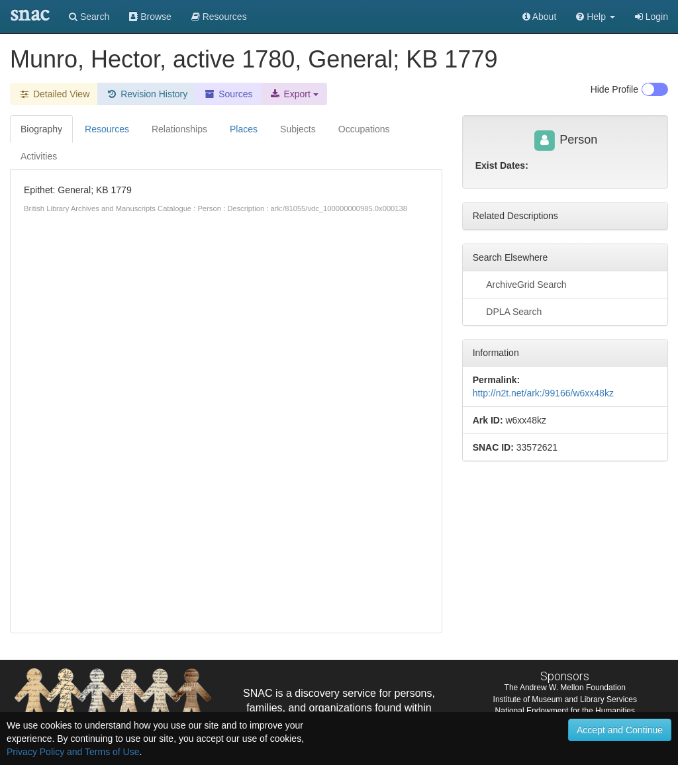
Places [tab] (244, 129)
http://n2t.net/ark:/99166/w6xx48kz (543, 393)
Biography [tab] (41, 129)
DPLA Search (507, 311)
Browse (150, 16)
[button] (595, 16)
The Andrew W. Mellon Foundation (565, 687)
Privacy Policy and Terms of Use (73, 751)
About (539, 16)
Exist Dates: (501, 165)
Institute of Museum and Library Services (565, 699)
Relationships (179, 129)
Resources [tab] (107, 129)
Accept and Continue (620, 730)
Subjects (298, 129)
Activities (39, 156)
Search (89, 16)
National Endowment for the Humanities (565, 710)
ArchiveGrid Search (520, 284)
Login (651, 16)
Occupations (364, 129)
